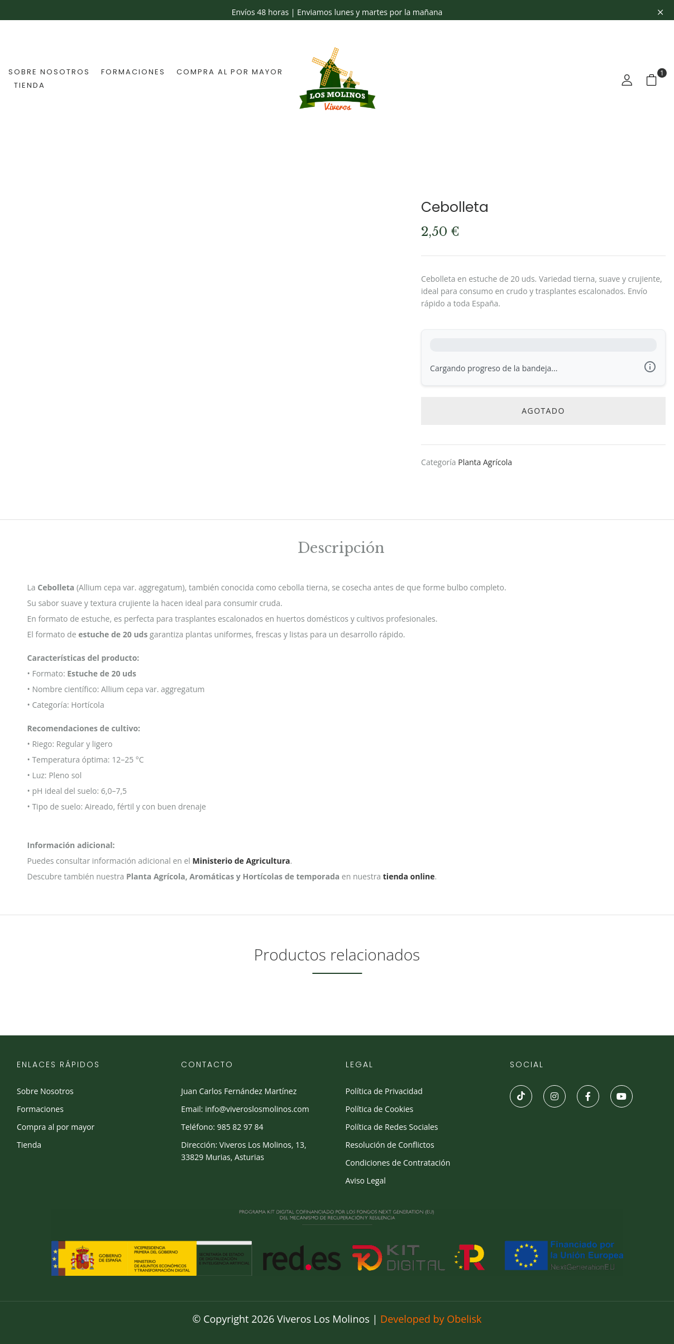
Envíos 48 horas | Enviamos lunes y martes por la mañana (337, 12)
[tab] (341, 549)
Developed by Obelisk (430, 1319)
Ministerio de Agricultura (241, 860)
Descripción (341, 549)
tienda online (409, 876)
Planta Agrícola (485, 462)
